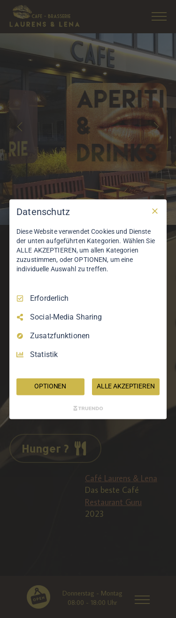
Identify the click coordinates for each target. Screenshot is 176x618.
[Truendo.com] (88, 408)
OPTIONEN (50, 386)
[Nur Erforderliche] (155, 211)
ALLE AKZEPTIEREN (126, 386)
